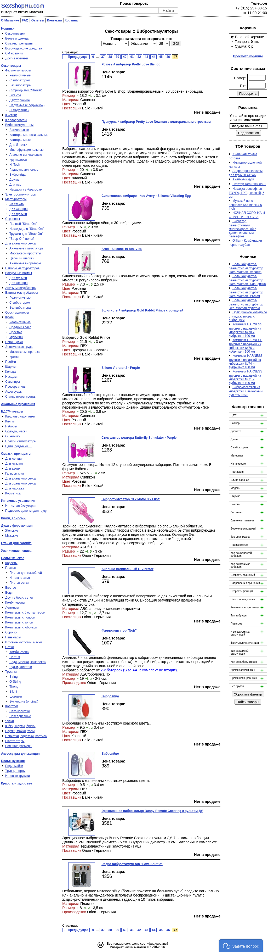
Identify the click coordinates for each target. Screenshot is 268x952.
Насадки (11, 376)
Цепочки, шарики (21, 258)
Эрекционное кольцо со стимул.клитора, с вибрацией (248, 316)
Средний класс (20, 327)
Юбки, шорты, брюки (20, 726)
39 (117, 57)
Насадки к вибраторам (25, 189)
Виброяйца (17, 174)
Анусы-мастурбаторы (20, 288)
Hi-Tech (14, 164)
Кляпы (10, 421)
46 (168, 57)
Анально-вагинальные (25, 155)
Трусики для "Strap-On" (26, 234)
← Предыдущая (76, 57)
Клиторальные (20, 140)
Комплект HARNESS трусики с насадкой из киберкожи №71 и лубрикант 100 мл (245, 377)
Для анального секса (20, 243)
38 (110, 57)
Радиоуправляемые (23, 169)
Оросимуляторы (17, 312)
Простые (15, 332)
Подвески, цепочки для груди (26, 511)
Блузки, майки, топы (20, 731)
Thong (13, 686)
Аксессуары (13, 391)
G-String (15, 681)
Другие (14, 179)
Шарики (10, 367)
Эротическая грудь (19, 347)
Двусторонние (19, 100)
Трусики (11, 671)
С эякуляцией (19, 110)
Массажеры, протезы (24, 352)
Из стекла (16, 204)
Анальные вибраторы (25, 263)
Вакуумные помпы (18, 273)
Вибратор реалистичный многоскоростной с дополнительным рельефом (242, 228)
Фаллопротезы (16, 120)
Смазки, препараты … (21, 43)
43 (146, 57)
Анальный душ (243, 179)
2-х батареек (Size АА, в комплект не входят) (139, 670)
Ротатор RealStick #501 (249, 184)
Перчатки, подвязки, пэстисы (26, 736)
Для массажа (14, 488)
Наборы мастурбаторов (22, 268)
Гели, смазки (14, 473)
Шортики (15, 696)
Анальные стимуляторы (26, 248)
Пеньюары (13, 637)
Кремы (14, 357)
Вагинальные (19, 130)
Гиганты (15, 95)
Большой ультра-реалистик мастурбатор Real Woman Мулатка (246, 304)
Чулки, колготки (20, 667)
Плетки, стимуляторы (20, 441)
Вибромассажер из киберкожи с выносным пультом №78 (246, 391)
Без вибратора (20, 85)
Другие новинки (16, 58)
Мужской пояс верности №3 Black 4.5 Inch (245, 204)
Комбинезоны (15, 602)
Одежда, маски (16, 431)
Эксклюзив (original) (23, 701)
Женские (11, 530)
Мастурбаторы (15, 199)
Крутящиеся (18, 160)
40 (124, 57)
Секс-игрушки (15, 33)
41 (132, 57)
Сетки (9, 647)
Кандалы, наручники (20, 416)
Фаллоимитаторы (18, 70)
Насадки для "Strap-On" (26, 229)
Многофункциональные (26, 150)
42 (139, 57)
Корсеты (11, 563)
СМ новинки (14, 53)
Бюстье (10, 587)
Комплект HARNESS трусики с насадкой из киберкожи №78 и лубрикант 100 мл (245, 330)
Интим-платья (19, 578)
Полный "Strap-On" (23, 224)
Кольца (10, 372)
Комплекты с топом (19, 622)
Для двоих (12, 468)
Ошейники (12, 436)
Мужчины (16, 337)
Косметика (13, 493)
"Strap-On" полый (22, 239)
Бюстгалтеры (15, 741)
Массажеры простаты (25, 253)
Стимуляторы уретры (20, 396)
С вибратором (19, 80)
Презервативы (15, 386)
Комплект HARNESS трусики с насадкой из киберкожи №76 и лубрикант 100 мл (245, 345)
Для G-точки (18, 145)
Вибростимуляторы (19, 125)
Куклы (9, 317)
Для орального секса (20, 483)
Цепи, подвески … (18, 446)
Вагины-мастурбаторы (21, 292)
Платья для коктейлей (25, 573)
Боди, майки (14, 766)
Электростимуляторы (20, 194)
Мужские (11, 535)
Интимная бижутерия (20, 506)
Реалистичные (20, 75)
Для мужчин (18, 214)
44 (153, 57)
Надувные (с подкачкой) (26, 105)
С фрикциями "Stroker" (25, 90)
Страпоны (12, 219)
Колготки (11, 706)
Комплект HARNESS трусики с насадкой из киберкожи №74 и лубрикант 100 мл (245, 361)
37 (103, 57)
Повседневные (20, 716)
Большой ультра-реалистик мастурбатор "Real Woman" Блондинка (247, 280)
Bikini (13, 691)
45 (161, 57)
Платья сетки (18, 582)
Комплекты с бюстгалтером (25, 612)
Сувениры (12, 381)
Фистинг (11, 115)
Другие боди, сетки (19, 597)
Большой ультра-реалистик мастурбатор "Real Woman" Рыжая (246, 292)
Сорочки (11, 632)
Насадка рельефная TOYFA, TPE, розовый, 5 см (246, 192)
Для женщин (18, 209)
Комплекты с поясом (20, 617)
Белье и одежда (16, 38)
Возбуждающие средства (23, 48)
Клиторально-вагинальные (28, 135)
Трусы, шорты (15, 771)
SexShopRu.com (22, 5)
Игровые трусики (17, 776)
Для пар (15, 184)
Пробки (10, 362)
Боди (9, 592)
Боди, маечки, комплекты (27, 662)
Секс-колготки (19, 711)
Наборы (11, 426)
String (13, 676)
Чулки (9, 721)
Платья (10, 568)
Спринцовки (14, 342)
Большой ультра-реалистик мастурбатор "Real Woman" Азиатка (246, 268)
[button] (241, 945)
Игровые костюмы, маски (23, 642)
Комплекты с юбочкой (21, 627)
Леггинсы (12, 607)
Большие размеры (18, 746)
